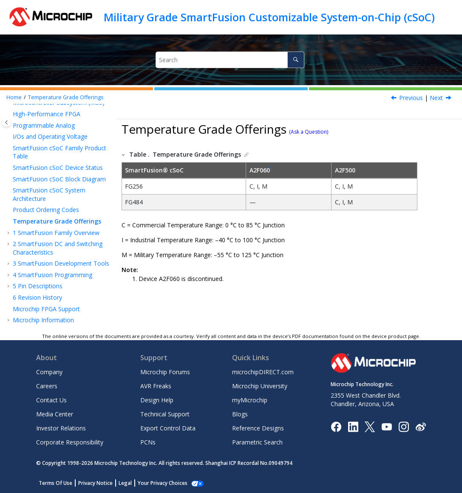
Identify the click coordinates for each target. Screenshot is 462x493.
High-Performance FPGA (46, 114)
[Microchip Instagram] (403, 426)
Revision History (37, 297)
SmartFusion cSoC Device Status (58, 167)
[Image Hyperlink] (386, 426)
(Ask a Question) (308, 131)
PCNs (148, 442)
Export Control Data (168, 428)
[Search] (295, 60)
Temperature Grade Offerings (66, 97)
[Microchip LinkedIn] (353, 426)
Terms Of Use (55, 483)
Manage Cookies (158, 483)
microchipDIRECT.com (263, 372)
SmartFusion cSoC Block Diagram (59, 179)
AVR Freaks (155, 386)
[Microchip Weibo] (420, 426)
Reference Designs (258, 428)
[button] (9, 114)
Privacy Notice (95, 483)
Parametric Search (257, 442)
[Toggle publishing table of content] (6, 122)
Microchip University (259, 386)
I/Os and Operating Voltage (50, 136)
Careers (46, 386)
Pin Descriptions (37, 286)
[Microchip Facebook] (336, 426)
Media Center (54, 414)
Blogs (240, 414)
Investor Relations (61, 428)
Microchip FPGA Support (46, 309)
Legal (125, 483)
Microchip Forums (165, 372)
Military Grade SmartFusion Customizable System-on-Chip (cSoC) (269, 17)
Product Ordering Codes (46, 210)
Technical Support (165, 414)
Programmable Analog (44, 125)
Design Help (156, 400)
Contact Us (51, 400)
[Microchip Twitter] (370, 426)
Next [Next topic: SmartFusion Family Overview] (436, 98)
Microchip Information (43, 320)
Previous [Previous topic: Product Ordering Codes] (411, 98)
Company (49, 372)
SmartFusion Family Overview (56, 233)
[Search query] (230, 60)
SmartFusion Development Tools (61, 263)
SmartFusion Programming (52, 275)
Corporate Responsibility (69, 442)
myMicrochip (249, 400)
